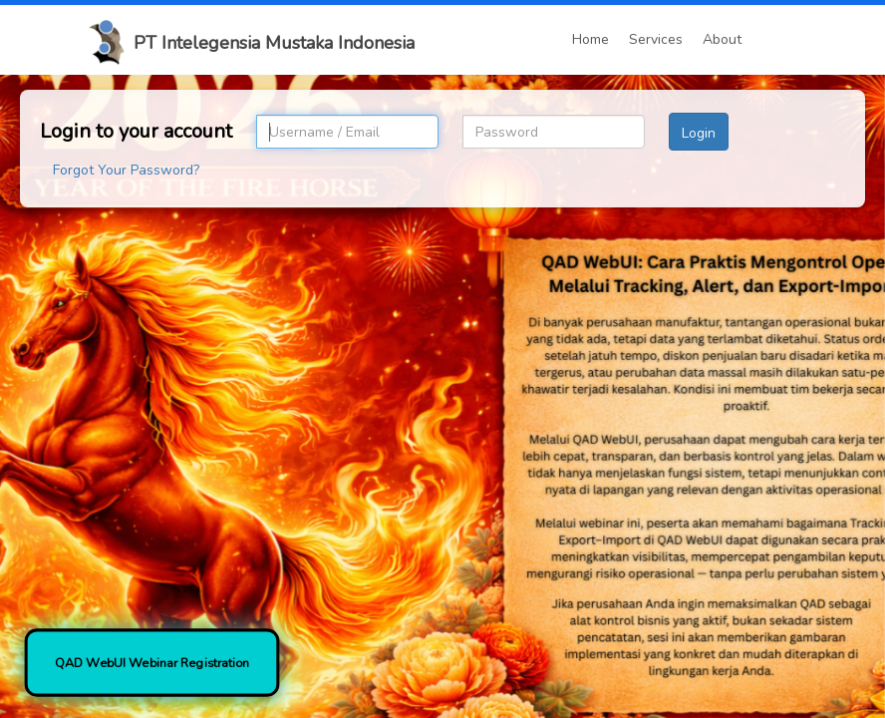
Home (590, 39)
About (722, 39)
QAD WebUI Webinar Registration (152, 662)
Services (656, 39)
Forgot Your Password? (126, 170)
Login (699, 133)
